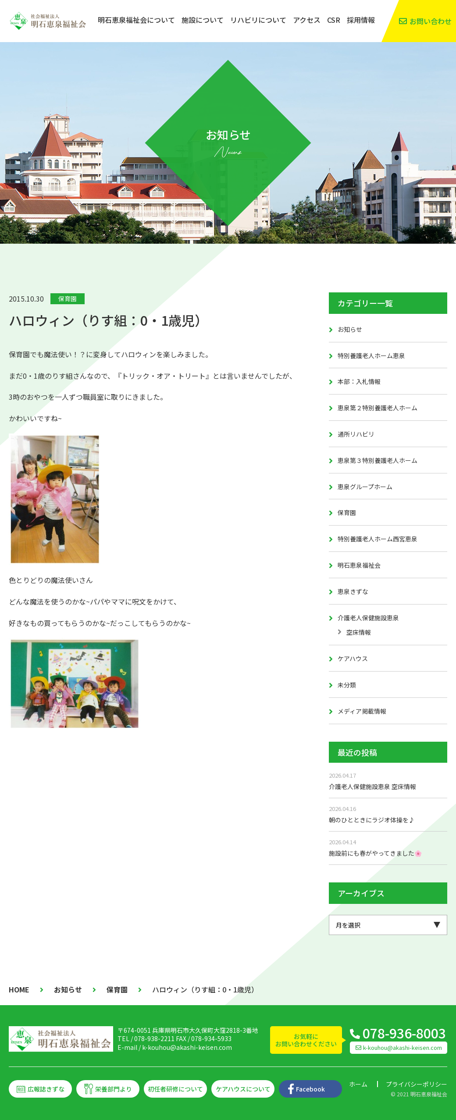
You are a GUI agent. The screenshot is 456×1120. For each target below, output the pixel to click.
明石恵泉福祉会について (136, 19)
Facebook (310, 1088)
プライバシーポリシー (416, 1084)
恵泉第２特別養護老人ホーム (377, 407)
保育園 (67, 298)
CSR (333, 19)
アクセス (307, 19)
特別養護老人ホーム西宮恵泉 (377, 538)
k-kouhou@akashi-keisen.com (187, 1047)
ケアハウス (353, 658)
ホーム (358, 1084)
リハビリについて (258, 19)
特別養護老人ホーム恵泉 (371, 355)
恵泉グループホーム (365, 486)
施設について (203, 19)
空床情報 (358, 632)
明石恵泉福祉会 (359, 565)
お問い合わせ (431, 21)
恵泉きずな (353, 591)
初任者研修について (175, 1088)
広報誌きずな (46, 1088)
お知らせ (350, 329)
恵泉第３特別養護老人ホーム (377, 460)
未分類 (347, 684)
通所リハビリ (356, 434)
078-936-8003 (404, 1032)
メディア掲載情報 (362, 711)
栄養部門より (113, 1088)
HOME (19, 989)
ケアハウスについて (243, 1088)
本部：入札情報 (359, 381)
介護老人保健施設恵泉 (368, 617)
